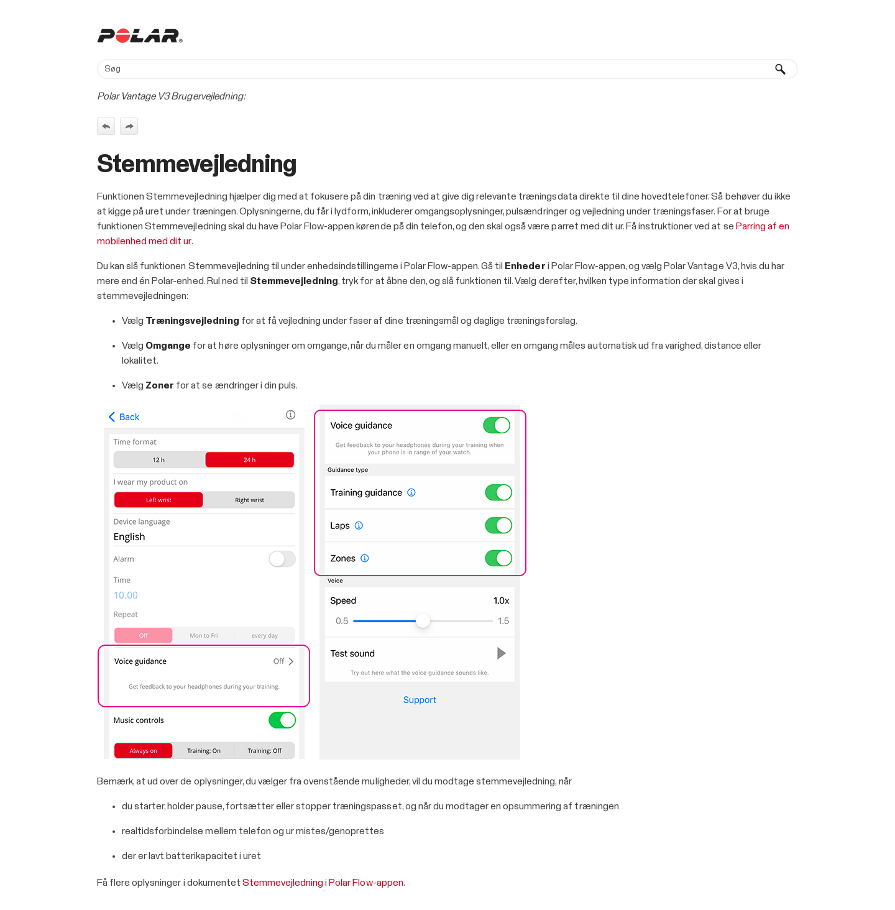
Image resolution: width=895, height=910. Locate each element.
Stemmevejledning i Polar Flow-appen (322, 883)
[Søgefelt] (447, 69)
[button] (780, 69)
